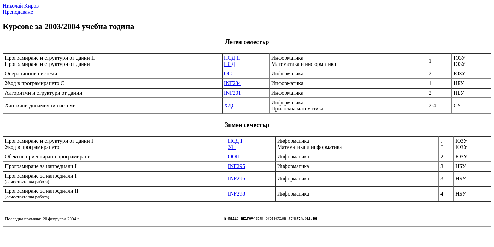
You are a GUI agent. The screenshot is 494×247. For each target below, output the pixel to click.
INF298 (236, 194)
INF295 (236, 166)
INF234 (232, 83)
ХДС (229, 105)
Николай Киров (21, 6)
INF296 (236, 178)
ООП (234, 157)
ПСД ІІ (232, 58)
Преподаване (18, 12)
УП (232, 147)
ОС (228, 74)
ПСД (229, 64)
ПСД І (235, 141)
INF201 (232, 93)
